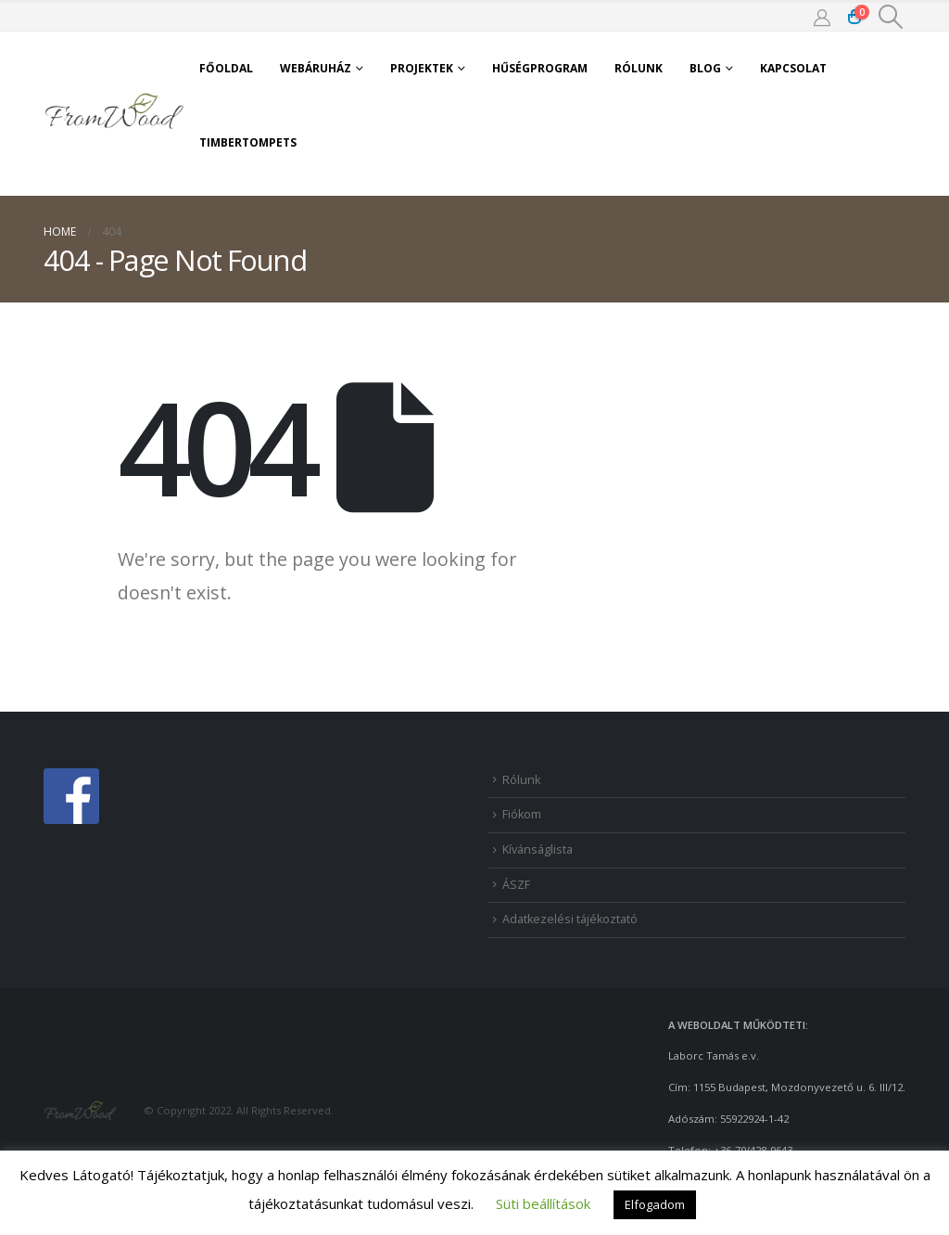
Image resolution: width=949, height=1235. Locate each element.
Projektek (421, 68)
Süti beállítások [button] (543, 1203)
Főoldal (226, 68)
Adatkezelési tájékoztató (570, 919)
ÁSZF (516, 885)
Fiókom (521, 814)
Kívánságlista (537, 849)
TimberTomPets (248, 142)
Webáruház (315, 68)
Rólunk (638, 68)
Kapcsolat (793, 68)
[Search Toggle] (891, 17)
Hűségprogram (540, 68)
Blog (705, 68)
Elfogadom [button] (655, 1204)
